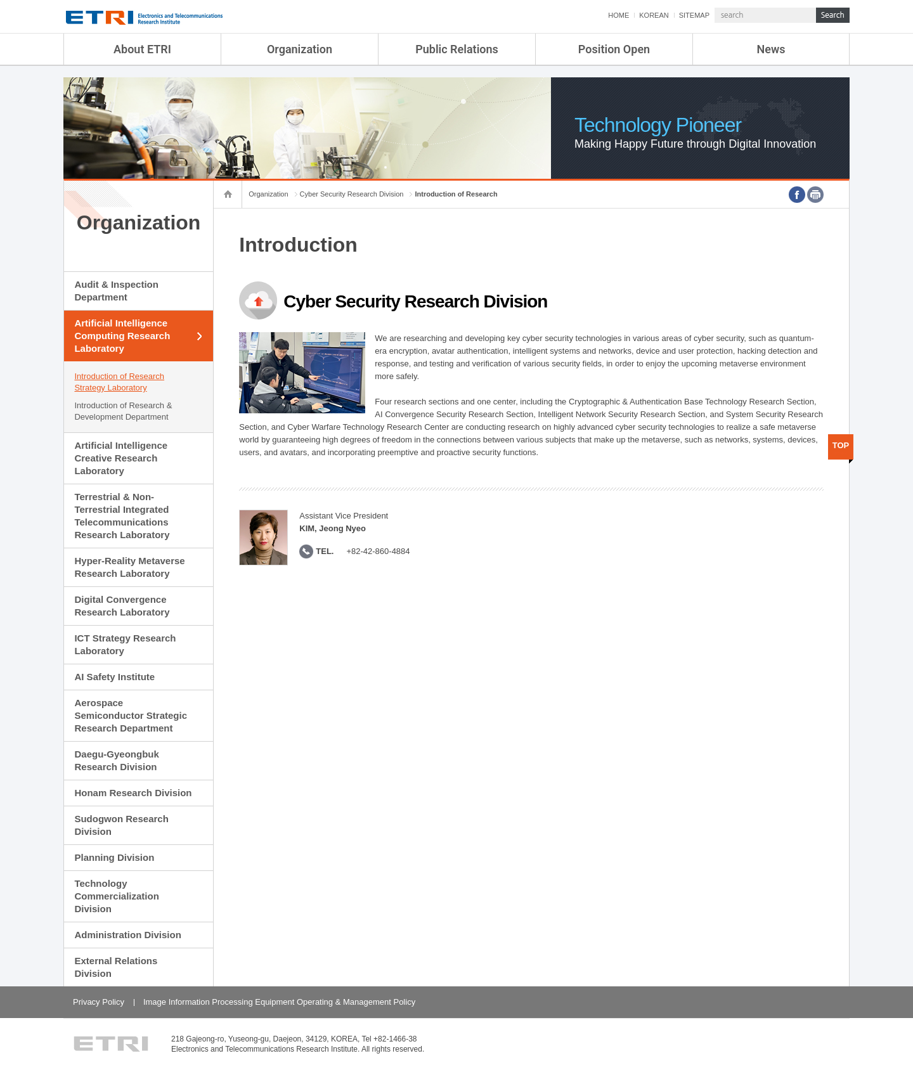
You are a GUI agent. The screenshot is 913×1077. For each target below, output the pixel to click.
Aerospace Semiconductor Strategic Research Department (130, 715)
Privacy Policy (98, 1002)
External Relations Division (115, 967)
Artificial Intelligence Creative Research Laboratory (120, 458)
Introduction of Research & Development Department (123, 411)
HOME (618, 15)
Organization (299, 49)
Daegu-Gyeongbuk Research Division (116, 760)
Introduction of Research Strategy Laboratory (119, 381)
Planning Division (114, 857)
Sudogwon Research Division (121, 825)
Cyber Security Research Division (352, 194)
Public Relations (456, 49)
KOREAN (653, 15)
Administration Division (127, 934)
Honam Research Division (132, 792)
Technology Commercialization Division (116, 896)
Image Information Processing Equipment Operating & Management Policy (279, 1002)
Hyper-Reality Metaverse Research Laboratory (129, 567)
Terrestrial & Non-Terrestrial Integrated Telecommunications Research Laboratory (121, 515)
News (771, 49)
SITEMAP (694, 15)
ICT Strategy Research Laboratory (125, 644)
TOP (841, 445)
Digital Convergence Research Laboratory (121, 605)
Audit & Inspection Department (116, 290)
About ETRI (142, 49)
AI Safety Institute (114, 676)
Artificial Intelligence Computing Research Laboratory (122, 336)
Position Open (614, 49)
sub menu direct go (0, 0)
